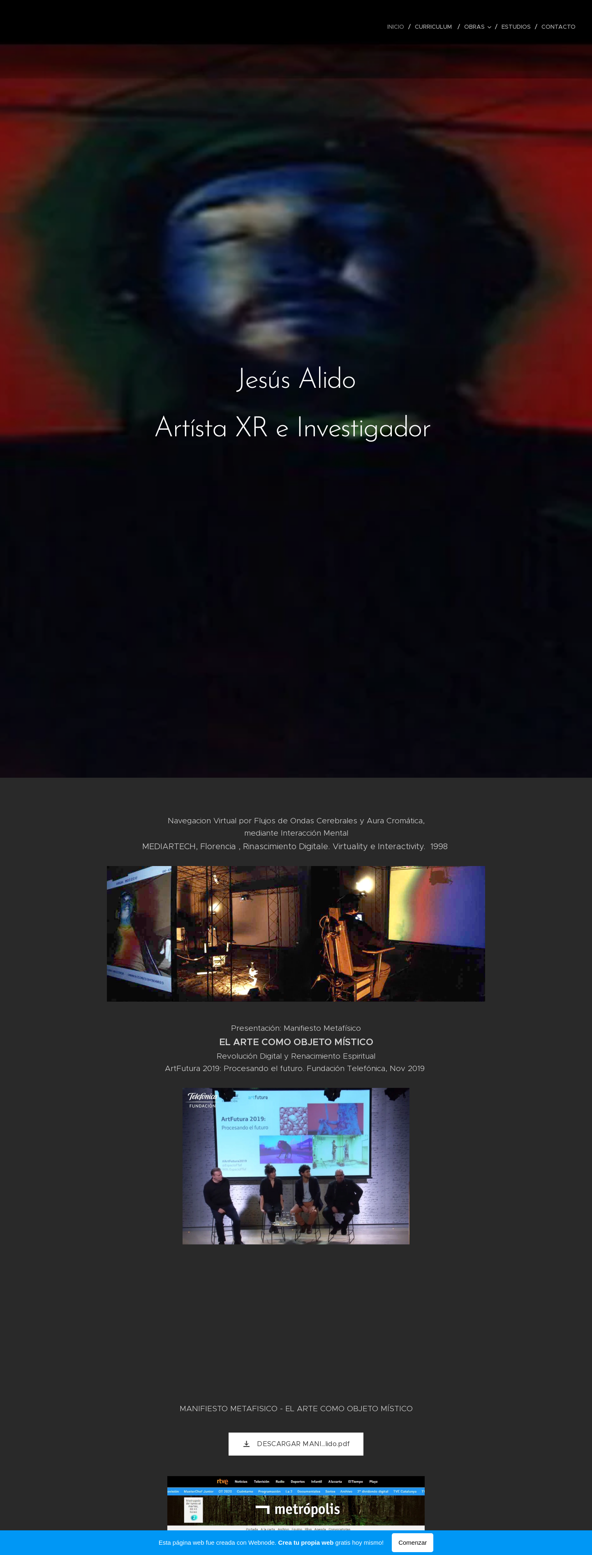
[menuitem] (398, 26)
